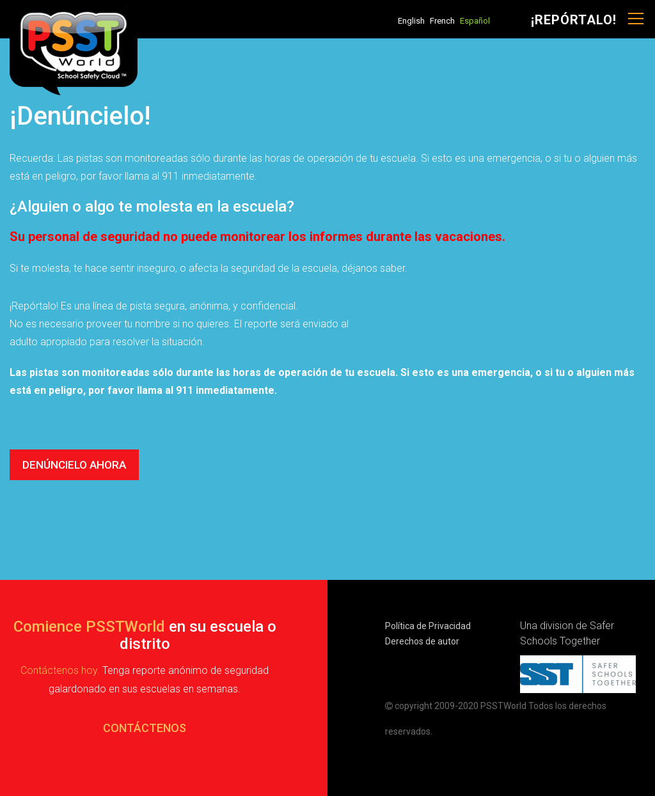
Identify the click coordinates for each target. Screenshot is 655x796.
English (411, 21)
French (442, 21)
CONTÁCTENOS (144, 728)
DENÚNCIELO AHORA (74, 464)
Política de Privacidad (428, 626)
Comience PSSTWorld (89, 627)
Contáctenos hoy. (60, 670)
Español (475, 21)
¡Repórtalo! (574, 19)
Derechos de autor (422, 641)
